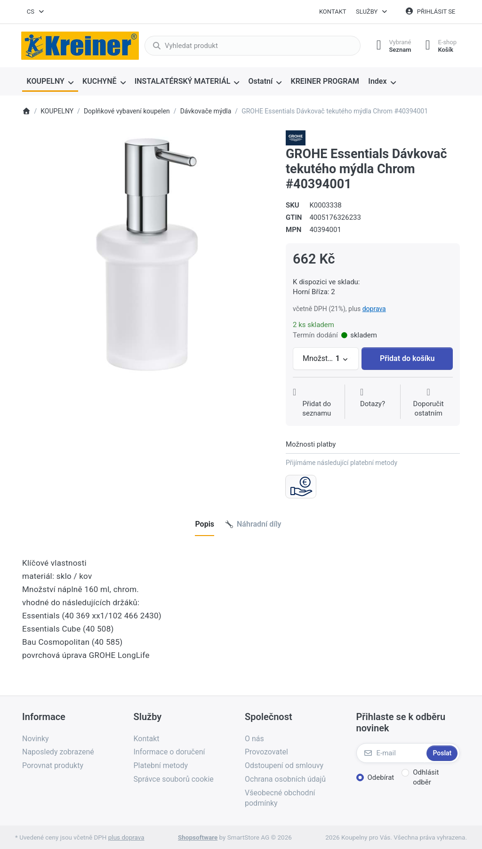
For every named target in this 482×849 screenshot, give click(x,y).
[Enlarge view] (147, 255)
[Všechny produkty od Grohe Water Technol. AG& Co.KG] (295, 137)
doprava (374, 308)
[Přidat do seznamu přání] (317, 402)
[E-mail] (390, 753)
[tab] (204, 525)
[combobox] (35, 12)
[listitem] (147, 255)
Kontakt (332, 11)
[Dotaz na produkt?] (372, 402)
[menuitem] (50, 82)
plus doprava (126, 837)
